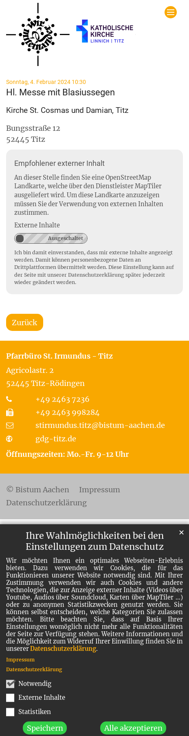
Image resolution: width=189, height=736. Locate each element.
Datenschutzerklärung (63, 668)
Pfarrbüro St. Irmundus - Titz (59, 356)
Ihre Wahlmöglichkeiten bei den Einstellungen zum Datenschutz (95, 561)
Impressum (20, 679)
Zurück (24, 322)
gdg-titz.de (55, 438)
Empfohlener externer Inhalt (59, 163)
